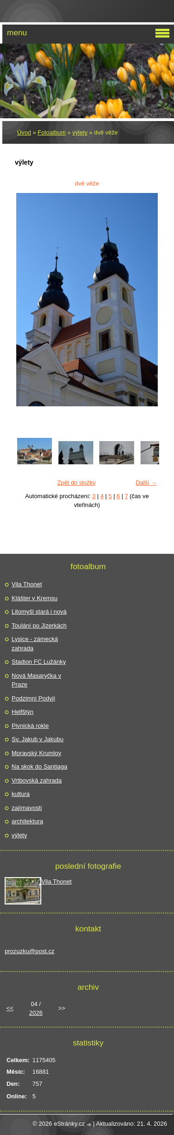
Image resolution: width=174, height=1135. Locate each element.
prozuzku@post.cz (29, 951)
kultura (21, 793)
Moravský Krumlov (36, 753)
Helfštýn (22, 711)
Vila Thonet (27, 584)
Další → (146, 482)
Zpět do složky (76, 482)
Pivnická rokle (30, 725)
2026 (36, 1012)
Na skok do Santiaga (39, 766)
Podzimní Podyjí (33, 698)
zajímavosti (27, 807)
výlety (80, 132)
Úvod (24, 132)
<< (9, 1008)
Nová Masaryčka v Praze (36, 680)
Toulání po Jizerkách (39, 625)
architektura (27, 821)
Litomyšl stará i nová (39, 611)
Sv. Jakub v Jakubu (38, 739)
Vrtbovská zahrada (37, 780)
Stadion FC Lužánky (39, 661)
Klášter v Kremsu (35, 598)
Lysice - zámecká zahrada (35, 643)
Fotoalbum (51, 132)
